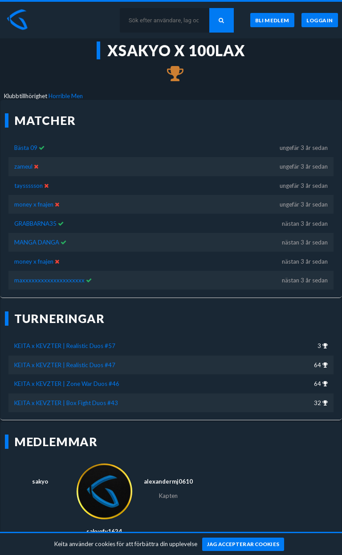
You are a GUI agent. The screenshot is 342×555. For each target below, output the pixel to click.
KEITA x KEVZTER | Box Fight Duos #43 (66, 402)
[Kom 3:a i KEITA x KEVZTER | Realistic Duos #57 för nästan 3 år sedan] (171, 74)
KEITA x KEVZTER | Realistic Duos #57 (64, 345)
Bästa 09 (25, 147)
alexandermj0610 (168, 481)
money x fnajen (33, 204)
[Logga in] (319, 20)
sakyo (40, 481)
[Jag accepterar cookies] (243, 544)
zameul (23, 166)
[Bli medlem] (272, 20)
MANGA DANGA (36, 242)
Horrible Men (66, 95)
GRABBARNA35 (35, 223)
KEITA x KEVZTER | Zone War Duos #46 (66, 383)
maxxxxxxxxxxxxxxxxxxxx (49, 280)
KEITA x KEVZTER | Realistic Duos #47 (64, 365)
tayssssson (28, 185)
